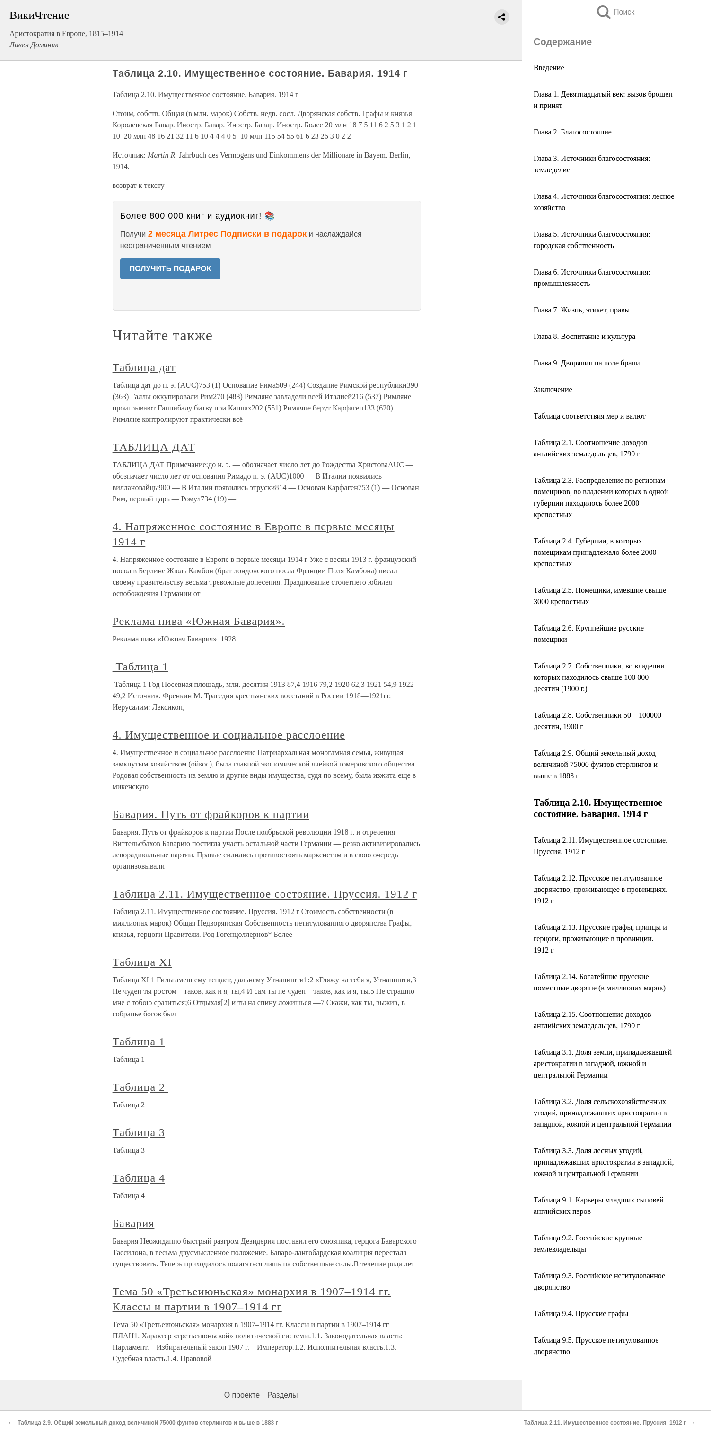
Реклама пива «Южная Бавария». (199, 621)
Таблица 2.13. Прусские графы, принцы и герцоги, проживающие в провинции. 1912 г (600, 938)
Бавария (134, 1223)
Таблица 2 (140, 1087)
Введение (549, 67)
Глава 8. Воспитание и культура (584, 336)
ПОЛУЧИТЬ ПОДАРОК (170, 269)
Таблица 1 (140, 666)
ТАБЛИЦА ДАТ (154, 447)
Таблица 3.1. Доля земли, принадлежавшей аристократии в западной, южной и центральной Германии (603, 1063)
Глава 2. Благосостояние (573, 132)
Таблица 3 (139, 1132)
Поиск (615, 12)
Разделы (282, 1395)
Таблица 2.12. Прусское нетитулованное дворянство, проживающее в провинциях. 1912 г (600, 889)
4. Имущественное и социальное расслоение (229, 735)
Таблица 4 (139, 1178)
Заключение (553, 389)
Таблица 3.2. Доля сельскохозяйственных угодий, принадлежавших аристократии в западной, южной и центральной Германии (602, 1112)
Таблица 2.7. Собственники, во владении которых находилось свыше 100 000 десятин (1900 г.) (599, 677)
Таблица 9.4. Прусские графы (581, 1313)
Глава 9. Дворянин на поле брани (587, 363)
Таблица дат (144, 367)
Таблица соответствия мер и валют (590, 416)
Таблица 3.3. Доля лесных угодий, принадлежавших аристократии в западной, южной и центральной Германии (604, 1162)
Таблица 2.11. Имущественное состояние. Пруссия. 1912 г (265, 894)
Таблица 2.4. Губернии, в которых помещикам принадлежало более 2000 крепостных (595, 552)
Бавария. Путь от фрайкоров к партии (211, 814)
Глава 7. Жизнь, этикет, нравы (582, 310)
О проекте (242, 1395)
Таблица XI (142, 962)
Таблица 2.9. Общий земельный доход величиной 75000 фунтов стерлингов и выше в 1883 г (596, 764)
